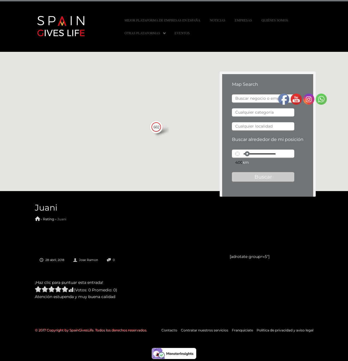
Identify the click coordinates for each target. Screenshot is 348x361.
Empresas (243, 20)
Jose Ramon (88, 260)
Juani (46, 208)
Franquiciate (242, 330)
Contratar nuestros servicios (204, 330)
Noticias (217, 20)
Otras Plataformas (142, 33)
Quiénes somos (274, 20)
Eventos (182, 33)
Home (37, 219)
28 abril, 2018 (54, 260)
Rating (48, 219)
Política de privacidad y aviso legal (284, 330)
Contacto (169, 330)
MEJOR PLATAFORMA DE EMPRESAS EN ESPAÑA (162, 20)
